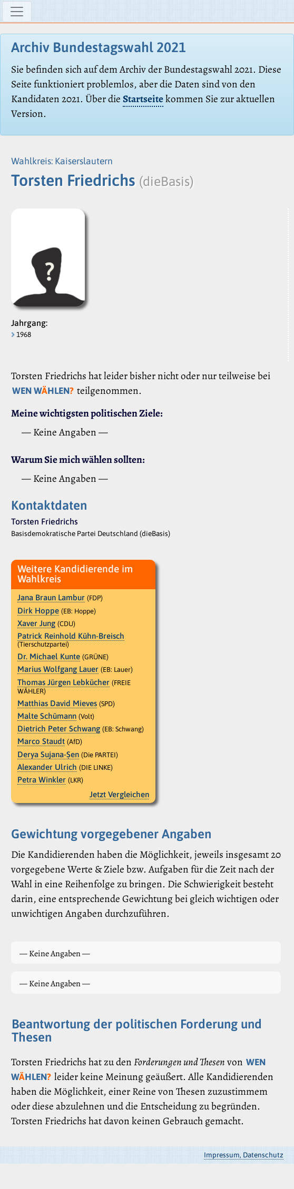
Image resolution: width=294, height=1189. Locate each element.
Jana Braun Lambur (51, 597)
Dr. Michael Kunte (48, 656)
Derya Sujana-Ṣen (48, 754)
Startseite (143, 99)
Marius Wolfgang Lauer (58, 669)
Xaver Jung (36, 623)
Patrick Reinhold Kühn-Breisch (70, 635)
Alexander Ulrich (47, 766)
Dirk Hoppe (38, 610)
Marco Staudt (41, 741)
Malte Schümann (46, 715)
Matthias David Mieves (57, 703)
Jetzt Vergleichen (119, 794)
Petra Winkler (41, 779)
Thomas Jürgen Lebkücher (63, 682)
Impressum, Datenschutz (243, 1155)
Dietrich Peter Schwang (58, 728)
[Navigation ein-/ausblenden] (17, 11)
